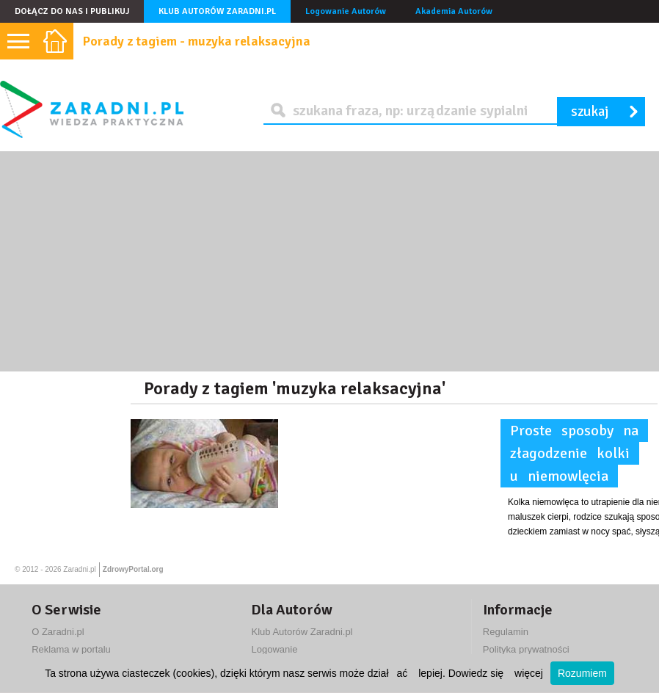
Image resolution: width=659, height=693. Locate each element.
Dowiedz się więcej (495, 673)
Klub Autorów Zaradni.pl (217, 11)
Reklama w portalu (71, 649)
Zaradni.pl (79, 569)
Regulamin (505, 631)
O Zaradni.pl (58, 631)
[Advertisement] (329, 261)
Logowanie (274, 649)
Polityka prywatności (526, 649)
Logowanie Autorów (345, 11)
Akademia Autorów (453, 11)
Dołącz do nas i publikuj (72, 11)
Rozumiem (582, 673)
